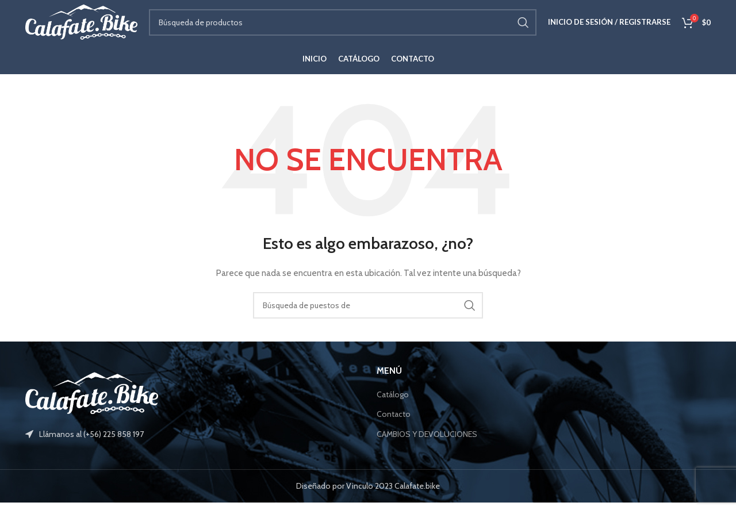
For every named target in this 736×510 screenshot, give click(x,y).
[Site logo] (85, 25)
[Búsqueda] (347, 26)
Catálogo (393, 401)
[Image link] (91, 399)
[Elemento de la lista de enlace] (192, 441)
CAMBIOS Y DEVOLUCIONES (427, 441)
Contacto (394, 421)
